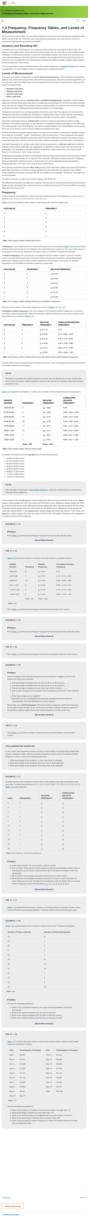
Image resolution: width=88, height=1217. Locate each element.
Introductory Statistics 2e (13, 10)
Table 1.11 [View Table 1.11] (53, 307)
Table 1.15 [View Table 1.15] (10, 787)
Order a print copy (13, 1206)
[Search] (78, 21)
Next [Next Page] (83, 1197)
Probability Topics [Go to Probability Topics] (67, 66)
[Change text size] (84, 21)
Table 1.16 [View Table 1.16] (10, 926)
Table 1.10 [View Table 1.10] (6, 202)
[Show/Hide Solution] (44, 540)
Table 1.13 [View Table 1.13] (6, 392)
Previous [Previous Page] (6, 1197)
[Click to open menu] (2, 21)
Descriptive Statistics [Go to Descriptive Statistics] (39, 490)
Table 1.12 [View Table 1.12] (29, 316)
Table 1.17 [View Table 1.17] (11, 1041)
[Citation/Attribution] (44, 1214)
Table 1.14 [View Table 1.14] (11, 558)
